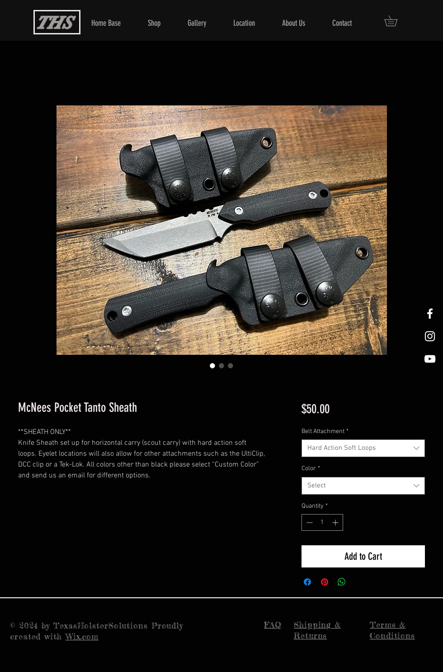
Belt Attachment (325, 431)
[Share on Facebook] (307, 582)
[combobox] (363, 448)
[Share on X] (358, 582)
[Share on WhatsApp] (341, 582)
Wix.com (82, 636)
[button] (396, 20)
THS (53, 22)
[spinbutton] (322, 522)
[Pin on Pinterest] (324, 582)
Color (311, 468)
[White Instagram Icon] (430, 336)
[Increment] (336, 522)
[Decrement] (308, 522)
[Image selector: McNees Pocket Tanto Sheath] (212, 365)
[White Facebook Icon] (430, 313)
